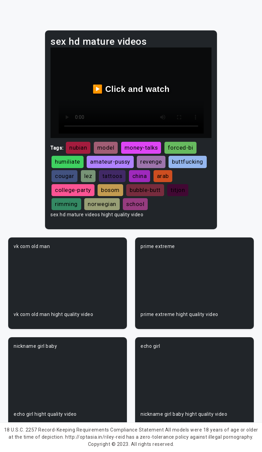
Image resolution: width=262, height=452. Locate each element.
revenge (151, 161)
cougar (64, 176)
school (135, 204)
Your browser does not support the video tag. (67, 280)
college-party (73, 190)
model (106, 147)
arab (163, 176)
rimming (66, 204)
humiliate (67, 161)
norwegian (102, 204)
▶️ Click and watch (131, 89)
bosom (110, 190)
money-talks (141, 147)
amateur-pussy (110, 161)
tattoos (112, 176)
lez (88, 176)
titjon (178, 190)
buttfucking (187, 161)
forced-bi (180, 147)
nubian (78, 147)
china (139, 176)
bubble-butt (145, 190)
